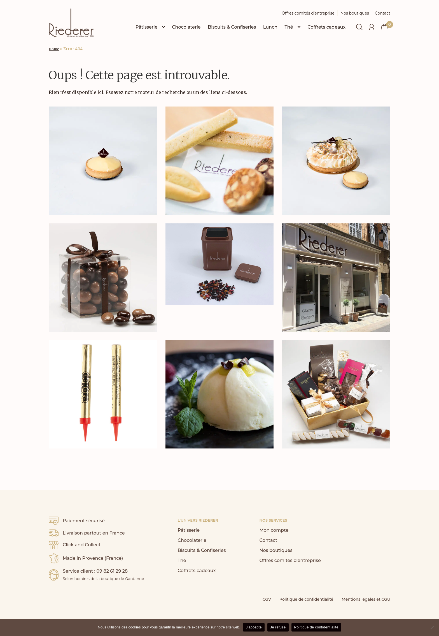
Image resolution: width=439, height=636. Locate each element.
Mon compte (273, 530)
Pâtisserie (147, 27)
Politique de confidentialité (306, 599)
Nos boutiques (354, 13)
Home (54, 49)
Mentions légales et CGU (366, 599)
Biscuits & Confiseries (232, 27)
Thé (288, 27)
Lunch (270, 27)
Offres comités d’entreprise (308, 13)
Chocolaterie (186, 27)
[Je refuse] (432, 627)
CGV (267, 599)
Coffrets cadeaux (326, 27)
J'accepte (254, 627)
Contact (382, 13)
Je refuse (278, 627)
